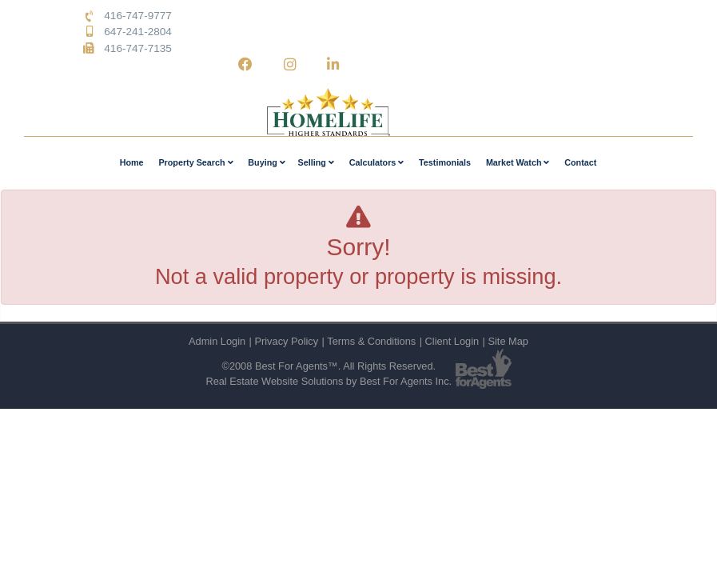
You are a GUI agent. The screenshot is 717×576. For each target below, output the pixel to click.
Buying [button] (266, 162)
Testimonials (445, 162)
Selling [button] (316, 162)
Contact (580, 162)
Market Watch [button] (518, 162)
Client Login (452, 341)
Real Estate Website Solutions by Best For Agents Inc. (328, 381)
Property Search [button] (195, 162)
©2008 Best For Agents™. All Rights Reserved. (328, 366)
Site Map (508, 341)
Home (132, 162)
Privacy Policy (286, 341)
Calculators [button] (376, 162)
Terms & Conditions (371, 341)
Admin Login (217, 341)
